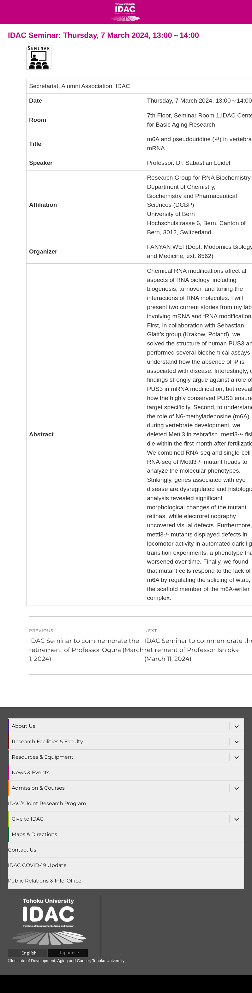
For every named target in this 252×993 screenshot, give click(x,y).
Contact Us (22, 850)
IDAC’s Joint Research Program (47, 803)
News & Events (31, 772)
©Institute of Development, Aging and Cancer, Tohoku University (66, 960)
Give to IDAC (28, 819)
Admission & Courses (38, 788)
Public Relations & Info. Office (44, 881)
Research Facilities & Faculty (47, 742)
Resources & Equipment (43, 757)
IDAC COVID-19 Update (37, 865)
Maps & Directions (34, 834)
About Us (23, 726)
